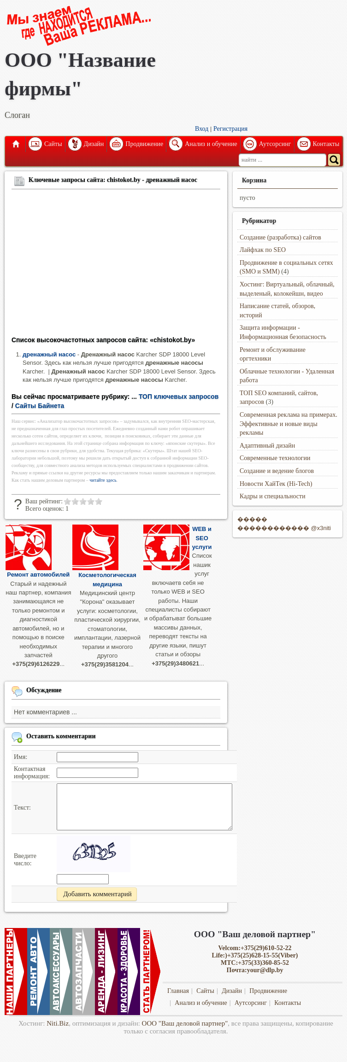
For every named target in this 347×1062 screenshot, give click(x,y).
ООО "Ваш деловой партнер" (185, 1023)
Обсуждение (44, 690)
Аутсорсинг (275, 143)
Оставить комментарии (61, 736)
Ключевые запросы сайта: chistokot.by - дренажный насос (113, 179)
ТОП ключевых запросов (179, 396)
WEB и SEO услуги (202, 537)
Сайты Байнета (40, 405)
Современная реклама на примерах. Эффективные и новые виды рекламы (288, 423)
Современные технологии (275, 458)
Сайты (53, 143)
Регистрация (230, 128)
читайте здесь (103, 480)
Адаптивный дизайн (267, 445)
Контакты (326, 143)
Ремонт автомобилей (38, 574)
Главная (15, 144)
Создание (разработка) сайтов (280, 237)
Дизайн (94, 143)
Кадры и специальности (273, 496)
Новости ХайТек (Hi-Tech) (276, 483)
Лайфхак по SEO (263, 249)
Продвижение (144, 143)
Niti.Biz (58, 1023)
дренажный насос (49, 354)
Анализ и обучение (211, 143)
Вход (201, 128)
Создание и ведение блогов (277, 470)
